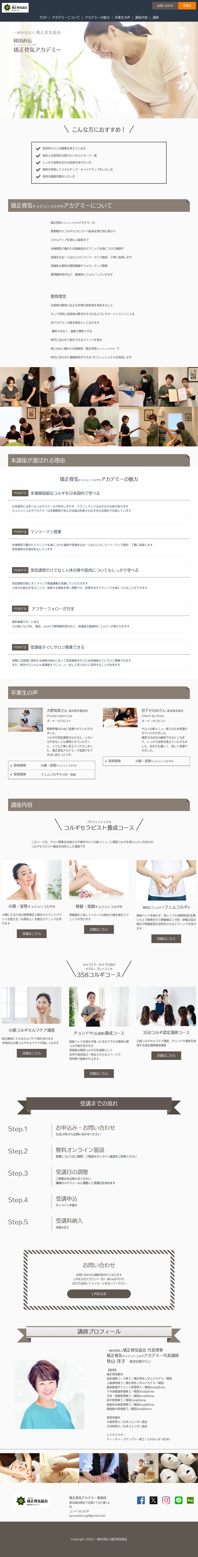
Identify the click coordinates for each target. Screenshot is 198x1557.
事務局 (187, 5)
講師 (156, 17)
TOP (43, 17)
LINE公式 (99, 1293)
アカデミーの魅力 (97, 17)
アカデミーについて (66, 17)
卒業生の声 (122, 17)
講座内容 (141, 17)
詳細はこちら (31, 933)
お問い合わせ (165, 5)
